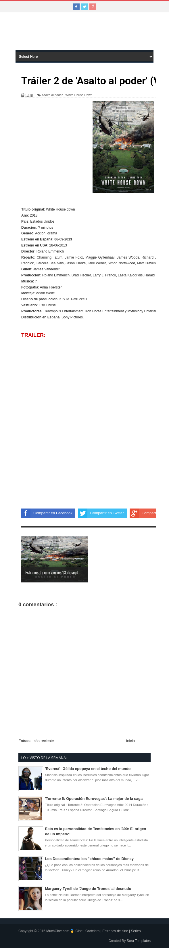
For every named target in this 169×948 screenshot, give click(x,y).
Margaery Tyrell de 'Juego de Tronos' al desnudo (88, 888)
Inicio (130, 741)
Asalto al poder (52, 95)
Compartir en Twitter (101, 513)
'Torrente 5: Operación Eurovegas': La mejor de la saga (94, 798)
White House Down (78, 95)
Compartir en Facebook (46, 513)
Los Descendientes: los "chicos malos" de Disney (89, 859)
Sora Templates (139, 941)
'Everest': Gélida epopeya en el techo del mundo (88, 769)
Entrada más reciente (36, 741)
